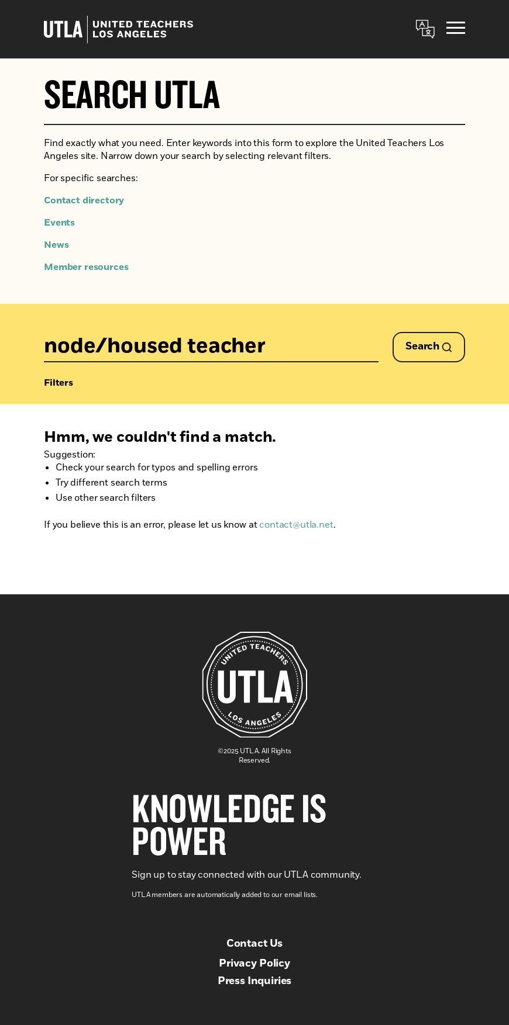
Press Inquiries (255, 981)
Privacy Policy (254, 964)
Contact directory (84, 200)
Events (59, 222)
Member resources (86, 267)
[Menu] (455, 29)
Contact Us (254, 944)
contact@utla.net (296, 524)
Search (428, 347)
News (56, 244)
